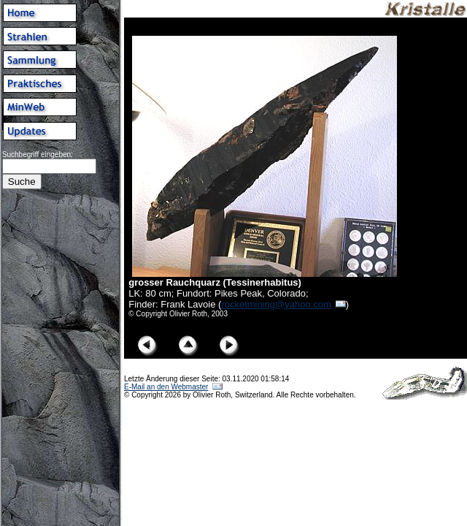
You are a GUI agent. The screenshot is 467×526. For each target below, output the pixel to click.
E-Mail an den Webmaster (166, 387)
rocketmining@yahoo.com (276, 304)
